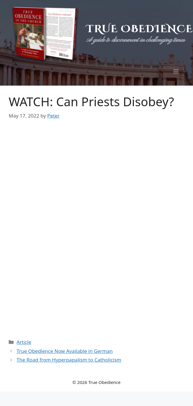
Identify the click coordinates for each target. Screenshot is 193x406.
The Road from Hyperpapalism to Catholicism (69, 359)
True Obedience (139, 29)
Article (24, 342)
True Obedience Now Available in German (65, 351)
